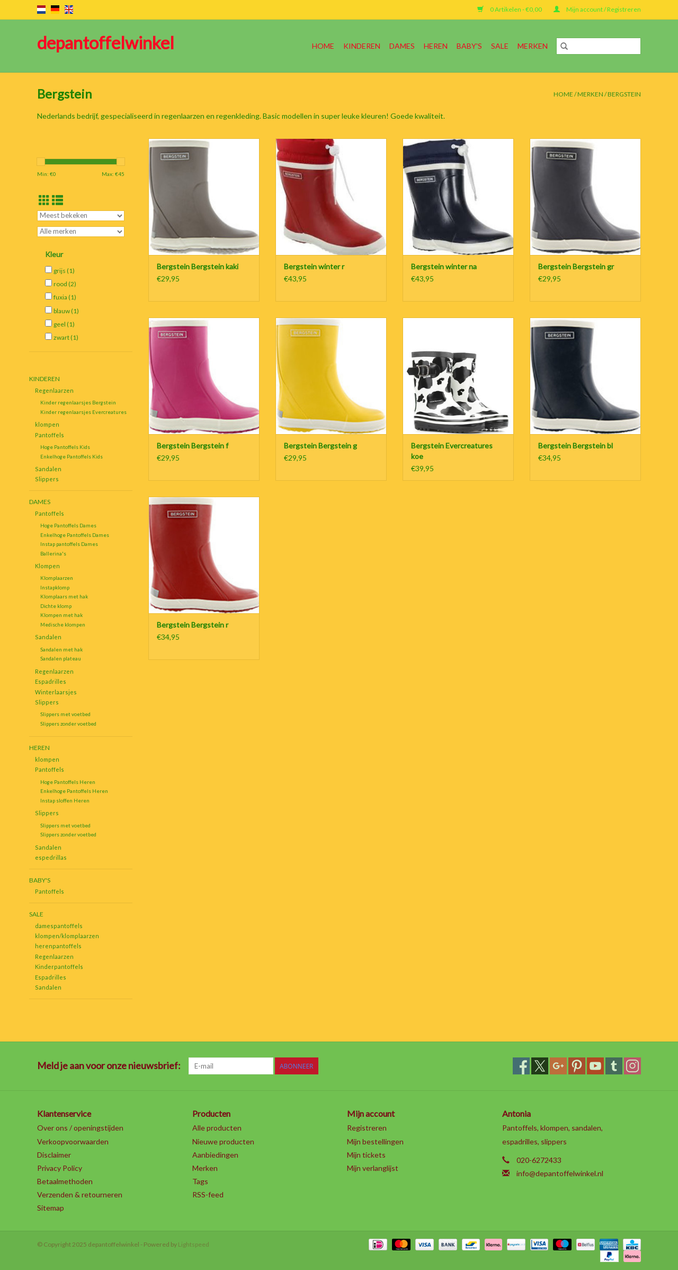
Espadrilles (50, 681)
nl (41, 9)
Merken (533, 45)
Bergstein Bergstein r (192, 624)
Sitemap (50, 1207)
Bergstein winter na (444, 266)
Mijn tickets (366, 1154)
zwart (65, 337)
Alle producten (217, 1127)
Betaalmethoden (65, 1181)
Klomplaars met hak (64, 596)
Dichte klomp (56, 606)
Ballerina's (53, 553)
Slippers (47, 478)
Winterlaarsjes (56, 692)
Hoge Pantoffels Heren (67, 782)
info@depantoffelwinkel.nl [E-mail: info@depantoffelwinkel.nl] (559, 1173)
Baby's (469, 45)
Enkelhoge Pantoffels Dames (74, 535)
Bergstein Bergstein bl (575, 445)
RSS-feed (208, 1194)
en (69, 9)
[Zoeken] (598, 46)
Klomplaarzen (56, 578)
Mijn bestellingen (375, 1141)
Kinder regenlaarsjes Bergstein (78, 402)
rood (64, 284)
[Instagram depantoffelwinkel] (632, 1065)
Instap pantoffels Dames (69, 544)
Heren (436, 45)
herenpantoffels (58, 945)
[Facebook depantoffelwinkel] (521, 1065)
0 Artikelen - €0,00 (510, 9)
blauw (66, 311)
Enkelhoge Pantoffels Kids (71, 456)
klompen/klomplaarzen (67, 935)
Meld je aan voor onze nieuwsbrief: (109, 1065)
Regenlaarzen (54, 390)
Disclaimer (54, 1154)
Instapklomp (54, 587)
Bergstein (624, 94)
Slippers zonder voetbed (68, 723)
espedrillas (51, 857)
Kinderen (361, 45)
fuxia (64, 297)
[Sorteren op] (80, 215)
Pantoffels (49, 434)
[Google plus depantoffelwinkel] (558, 1065)
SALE (499, 45)
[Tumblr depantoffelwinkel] (613, 1065)
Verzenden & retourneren (79, 1194)
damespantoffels (59, 925)
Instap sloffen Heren (65, 800)
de (55, 9)
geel (64, 324)
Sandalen (48, 468)
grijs (64, 271)
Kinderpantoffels (59, 966)
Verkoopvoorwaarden (73, 1141)
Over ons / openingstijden (80, 1127)
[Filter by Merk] (80, 231)
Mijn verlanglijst (372, 1167)
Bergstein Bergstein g (320, 445)
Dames (402, 45)
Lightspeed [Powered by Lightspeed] (193, 1244)
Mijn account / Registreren (597, 9)
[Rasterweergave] (44, 200)
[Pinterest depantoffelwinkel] (576, 1065)
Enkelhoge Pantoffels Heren (74, 791)
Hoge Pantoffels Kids (65, 447)
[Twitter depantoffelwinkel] (539, 1065)
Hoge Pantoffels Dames (68, 525)
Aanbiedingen (215, 1154)
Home (323, 45)
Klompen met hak (61, 615)
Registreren (367, 1127)
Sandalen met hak (61, 649)
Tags (200, 1181)
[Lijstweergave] (57, 200)
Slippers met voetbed (65, 714)
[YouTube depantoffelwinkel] (595, 1065)
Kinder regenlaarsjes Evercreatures (83, 412)
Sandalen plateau (60, 658)
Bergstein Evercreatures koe (452, 451)
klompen (47, 424)
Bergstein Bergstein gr (576, 266)
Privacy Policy (59, 1167)
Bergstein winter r (314, 266)
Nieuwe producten (223, 1141)
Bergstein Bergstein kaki (197, 266)
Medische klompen (62, 624)
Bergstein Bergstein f (192, 445)
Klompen (47, 565)
